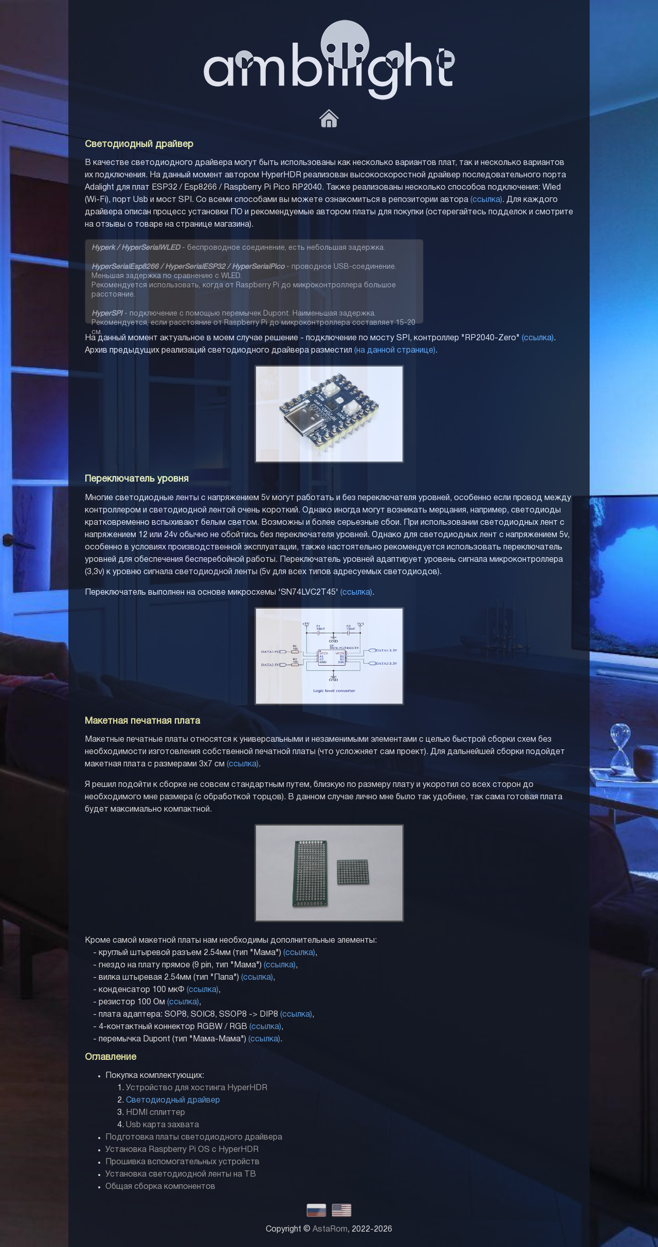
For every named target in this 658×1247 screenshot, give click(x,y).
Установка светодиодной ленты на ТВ (180, 1174)
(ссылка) (486, 200)
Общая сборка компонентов (160, 1186)
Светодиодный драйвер (173, 1100)
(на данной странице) (394, 350)
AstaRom (330, 1229)
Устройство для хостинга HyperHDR (196, 1088)
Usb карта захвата (162, 1125)
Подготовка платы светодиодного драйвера (193, 1137)
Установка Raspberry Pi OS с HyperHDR (182, 1149)
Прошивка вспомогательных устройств (182, 1162)
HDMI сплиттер (155, 1112)
